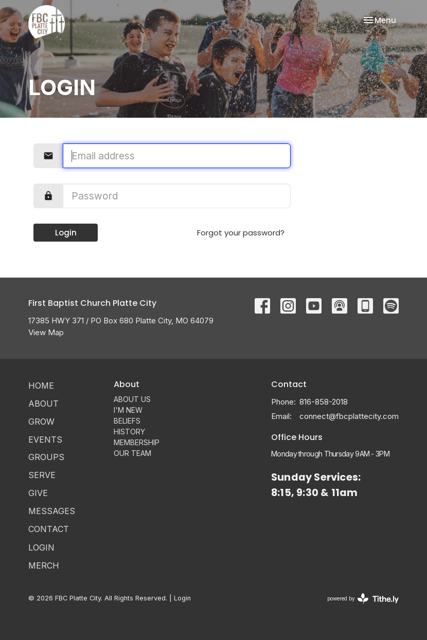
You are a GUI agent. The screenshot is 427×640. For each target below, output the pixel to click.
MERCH (43, 565)
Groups (46, 457)
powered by (363, 598)
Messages (51, 511)
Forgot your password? (240, 232)
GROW (41, 421)
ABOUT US (132, 399)
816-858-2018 (323, 402)
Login (66, 232)
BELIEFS (127, 420)
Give (38, 493)
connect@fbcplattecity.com (349, 416)
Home (41, 385)
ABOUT (43, 403)
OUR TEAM (132, 453)
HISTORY (129, 431)
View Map (46, 332)
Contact (48, 529)
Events (45, 439)
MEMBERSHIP (136, 442)
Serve (42, 475)
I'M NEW (128, 410)
